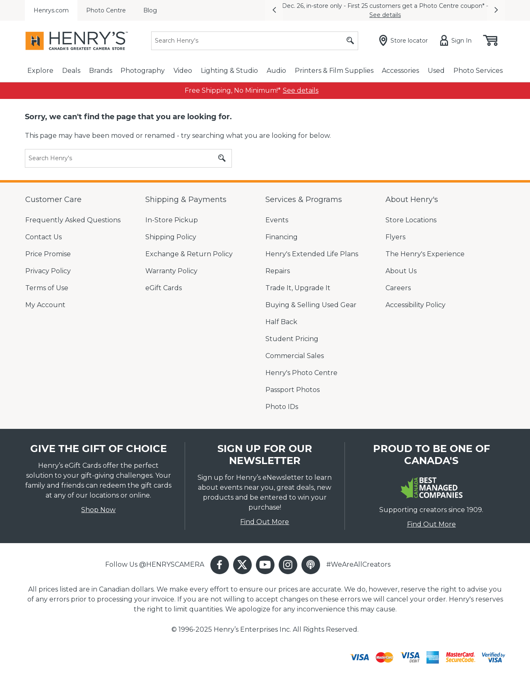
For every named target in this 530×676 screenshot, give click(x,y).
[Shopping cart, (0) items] (490, 40)
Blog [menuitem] (150, 10)
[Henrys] (76, 41)
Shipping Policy (170, 237)
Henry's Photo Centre (301, 373)
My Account (45, 305)
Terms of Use (46, 288)
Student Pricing (291, 339)
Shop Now (98, 510)
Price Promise (48, 254)
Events (276, 220)
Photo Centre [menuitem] (106, 10)
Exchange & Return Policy (189, 254)
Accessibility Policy (415, 305)
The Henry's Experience (425, 254)
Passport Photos (292, 390)
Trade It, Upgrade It (297, 288)
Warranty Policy (171, 271)
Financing (281, 237)
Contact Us (43, 237)
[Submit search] (350, 40)
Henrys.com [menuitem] (51, 10)
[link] (300, 90)
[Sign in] (457, 41)
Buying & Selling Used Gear (311, 305)
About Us (401, 271)
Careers (398, 288)
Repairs (277, 271)
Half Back (281, 322)
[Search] (254, 40)
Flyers (395, 237)
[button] (274, 10)
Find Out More (264, 522)
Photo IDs (281, 407)
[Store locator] (405, 40)
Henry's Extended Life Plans (311, 254)
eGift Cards (163, 288)
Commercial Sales (294, 356)
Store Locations (410, 220)
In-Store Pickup (171, 220)
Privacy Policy (48, 271)
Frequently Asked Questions (72, 220)
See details (385, 15)
